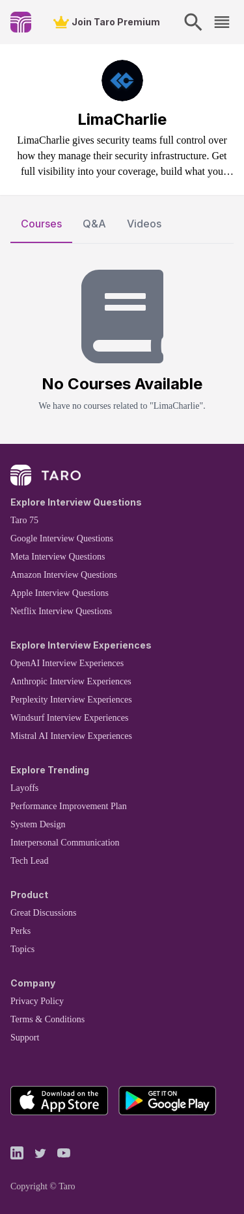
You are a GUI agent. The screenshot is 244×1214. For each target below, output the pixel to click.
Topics (22, 949)
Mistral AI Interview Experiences (71, 736)
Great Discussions (43, 913)
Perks (20, 931)
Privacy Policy (37, 1001)
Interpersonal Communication (65, 842)
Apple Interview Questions (59, 593)
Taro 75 (24, 520)
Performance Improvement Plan (68, 806)
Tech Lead (29, 861)
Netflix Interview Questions (61, 611)
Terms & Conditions (47, 1019)
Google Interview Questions (61, 538)
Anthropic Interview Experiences (70, 681)
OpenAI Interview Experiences (67, 663)
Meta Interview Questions (57, 557)
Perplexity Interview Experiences (71, 699)
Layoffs (24, 788)
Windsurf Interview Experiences (69, 718)
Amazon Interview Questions (63, 575)
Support (24, 1037)
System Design (37, 824)
